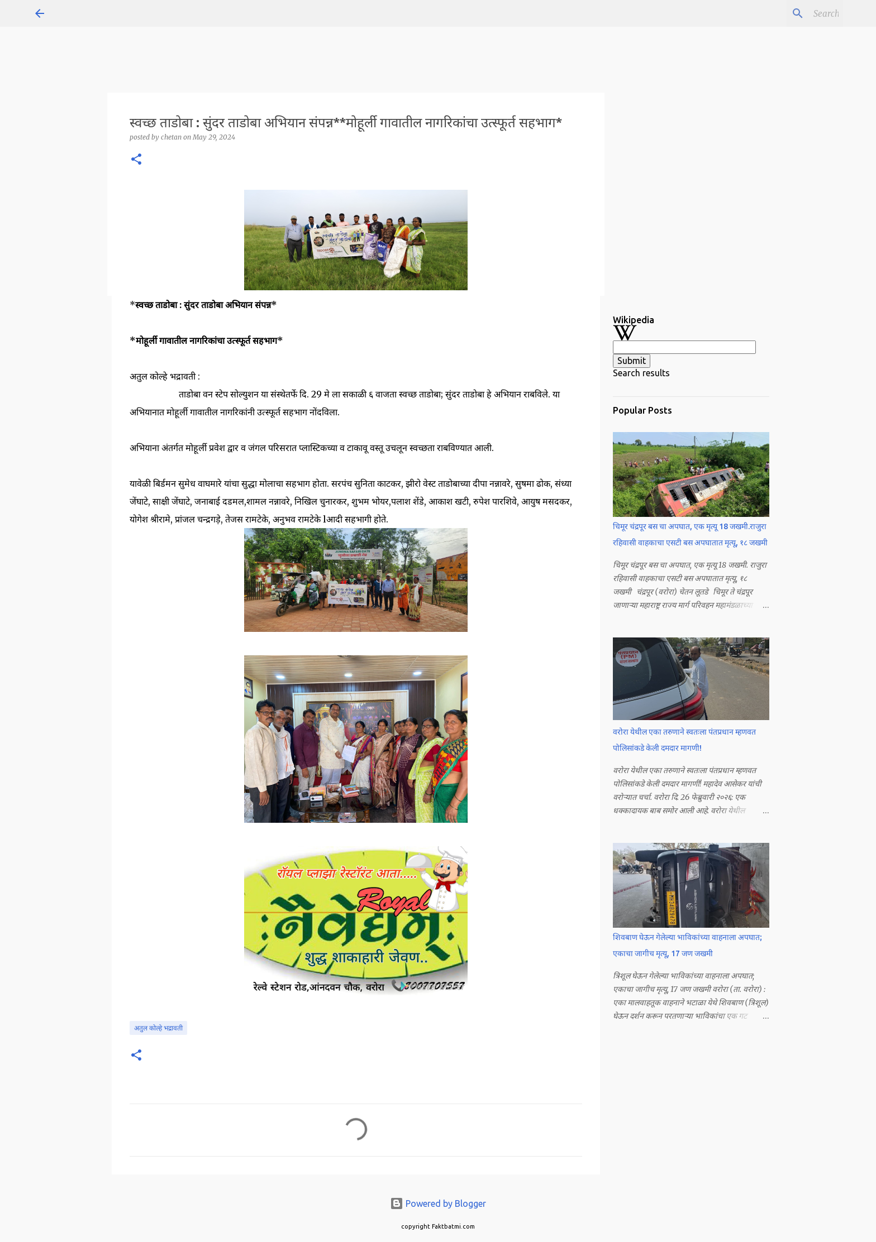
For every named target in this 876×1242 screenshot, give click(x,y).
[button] (136, 159)
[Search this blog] (784, 13)
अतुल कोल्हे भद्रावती (158, 1028)
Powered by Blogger (438, 1203)
